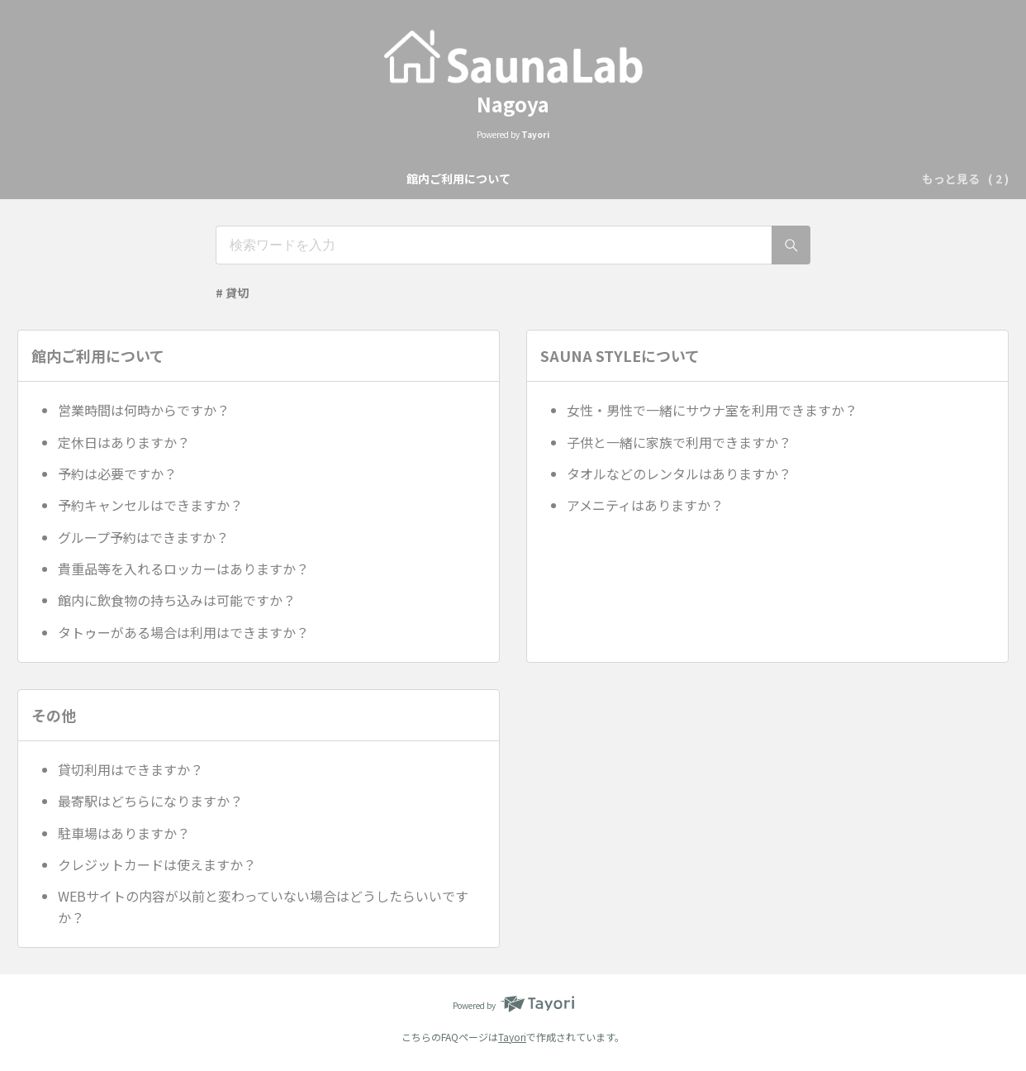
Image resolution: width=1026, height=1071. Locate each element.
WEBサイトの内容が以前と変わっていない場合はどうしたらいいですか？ (263, 906)
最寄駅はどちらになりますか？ (150, 801)
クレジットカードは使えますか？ (157, 864)
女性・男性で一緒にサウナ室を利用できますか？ (712, 410)
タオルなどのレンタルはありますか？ (679, 473)
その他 (638, 178)
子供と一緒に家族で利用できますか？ (679, 442)
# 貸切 (232, 292)
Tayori (512, 1037)
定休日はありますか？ (124, 442)
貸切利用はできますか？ (130, 769)
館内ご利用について (400, 178)
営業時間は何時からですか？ (144, 410)
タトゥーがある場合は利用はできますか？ (183, 632)
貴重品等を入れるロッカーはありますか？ (183, 568)
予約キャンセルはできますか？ (150, 505)
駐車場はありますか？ (124, 833)
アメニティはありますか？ (645, 505)
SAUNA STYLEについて (536, 178)
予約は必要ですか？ (117, 473)
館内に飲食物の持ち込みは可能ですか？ (177, 600)
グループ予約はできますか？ (143, 537)
